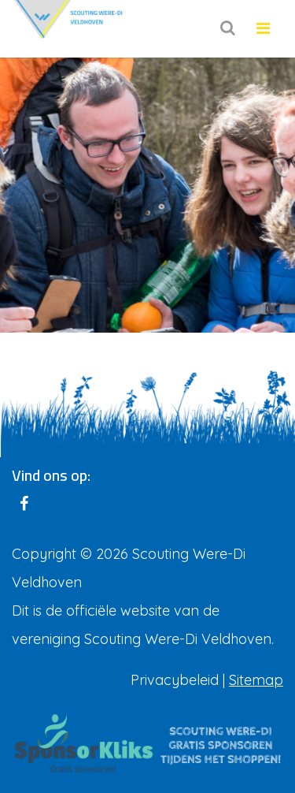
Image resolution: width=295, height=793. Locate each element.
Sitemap (256, 680)
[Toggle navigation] (263, 28)
